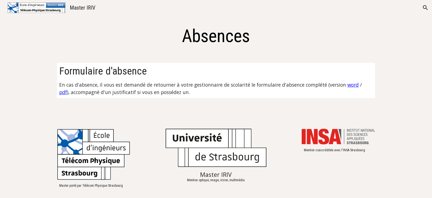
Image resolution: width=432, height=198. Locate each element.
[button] (425, 7)
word (353, 84)
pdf (63, 92)
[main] (216, 36)
